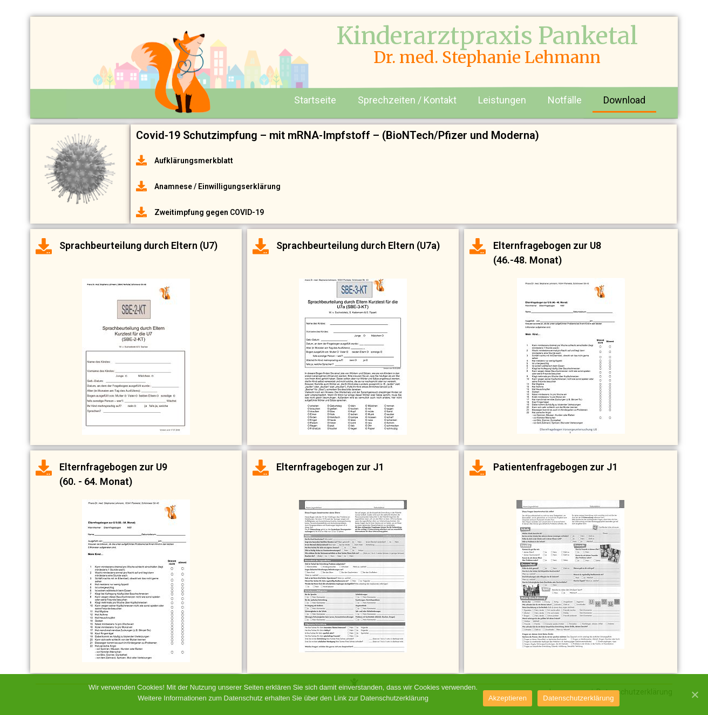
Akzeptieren (507, 698)
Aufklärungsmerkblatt (193, 160)
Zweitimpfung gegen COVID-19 (209, 212)
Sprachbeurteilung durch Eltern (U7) (138, 245)
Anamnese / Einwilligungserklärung (217, 186)
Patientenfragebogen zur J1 (555, 467)
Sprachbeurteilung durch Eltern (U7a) (358, 245)
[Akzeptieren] (694, 694)
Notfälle (565, 100)
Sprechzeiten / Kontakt (407, 100)
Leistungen (502, 100)
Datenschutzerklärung (578, 698)
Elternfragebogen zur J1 (330, 467)
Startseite (315, 100)
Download (624, 100)
